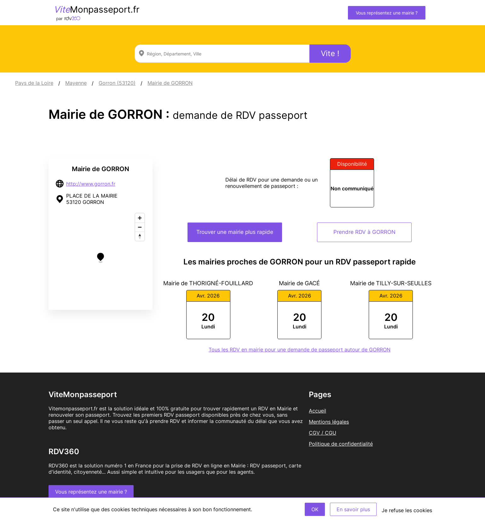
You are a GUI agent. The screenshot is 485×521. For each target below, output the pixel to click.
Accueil (317, 411)
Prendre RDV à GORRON (364, 232)
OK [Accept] (314, 509)
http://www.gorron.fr (90, 184)
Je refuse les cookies (407, 510)
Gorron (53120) (117, 83)
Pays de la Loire (34, 83)
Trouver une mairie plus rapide (234, 232)
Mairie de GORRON (170, 83)
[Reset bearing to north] (139, 236)
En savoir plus (353, 509)
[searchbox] (222, 53)
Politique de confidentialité (341, 444)
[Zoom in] (139, 218)
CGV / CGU (322, 433)
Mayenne (76, 83)
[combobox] (222, 53)
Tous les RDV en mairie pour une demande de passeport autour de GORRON (299, 349)
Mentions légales (329, 422)
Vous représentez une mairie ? (387, 12)
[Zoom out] (139, 227)
